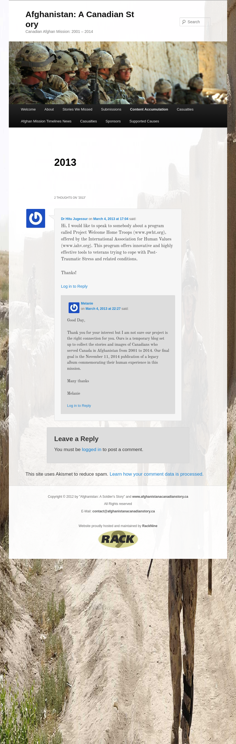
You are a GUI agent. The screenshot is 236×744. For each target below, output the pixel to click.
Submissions (111, 109)
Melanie (87, 303)
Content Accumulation (149, 109)
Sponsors (113, 121)
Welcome (28, 109)
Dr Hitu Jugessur (74, 219)
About (49, 109)
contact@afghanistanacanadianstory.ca (123, 511)
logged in (91, 449)
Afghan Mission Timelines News (46, 121)
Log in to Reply (74, 286)
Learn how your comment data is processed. (157, 474)
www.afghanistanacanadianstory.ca (160, 497)
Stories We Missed (77, 109)
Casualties (185, 109)
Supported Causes (144, 121)
